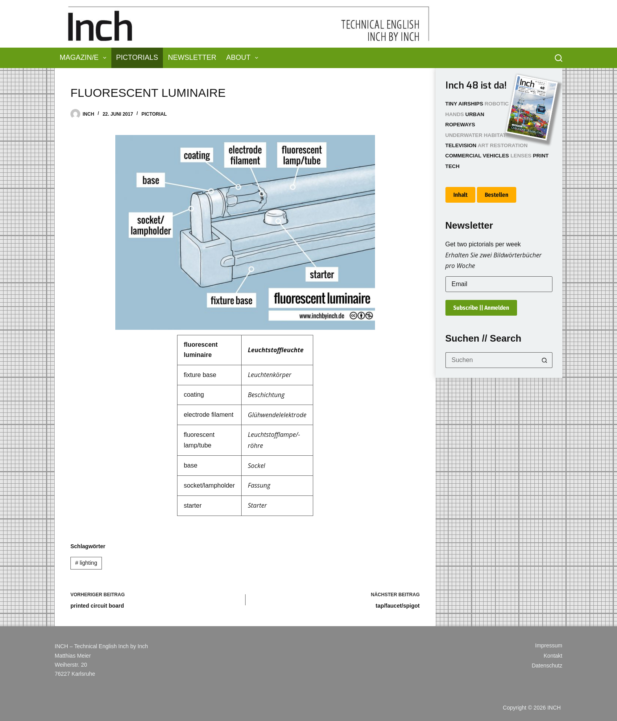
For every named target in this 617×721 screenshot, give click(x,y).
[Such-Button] (544, 360)
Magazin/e (85, 58)
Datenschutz (547, 665)
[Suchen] (558, 58)
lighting (86, 563)
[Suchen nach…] (491, 360)
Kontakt (553, 656)
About (244, 58)
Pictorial (153, 114)
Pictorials (137, 57)
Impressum (548, 645)
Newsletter (192, 57)
